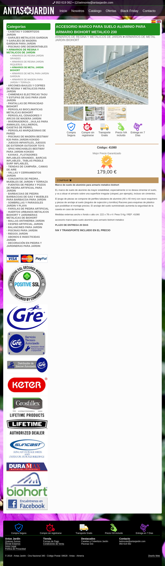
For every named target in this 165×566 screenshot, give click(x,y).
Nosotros (77, 11)
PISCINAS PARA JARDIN (22, 230)
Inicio (63, 11)
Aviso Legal (10, 546)
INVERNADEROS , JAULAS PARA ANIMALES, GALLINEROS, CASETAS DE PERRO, (27, 124)
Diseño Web (154, 556)
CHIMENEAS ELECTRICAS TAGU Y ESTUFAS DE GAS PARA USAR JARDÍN (26, 97)
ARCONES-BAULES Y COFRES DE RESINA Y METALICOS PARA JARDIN (25, 88)
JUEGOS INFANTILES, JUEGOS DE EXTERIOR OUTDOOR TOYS (26, 144)
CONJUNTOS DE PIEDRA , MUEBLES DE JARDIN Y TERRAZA (27, 180)
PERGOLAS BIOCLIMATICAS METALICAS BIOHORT (24, 111)
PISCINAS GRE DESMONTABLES (28, 46)
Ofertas (111, 11)
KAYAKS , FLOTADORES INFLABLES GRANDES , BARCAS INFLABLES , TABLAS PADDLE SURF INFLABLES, (26, 159)
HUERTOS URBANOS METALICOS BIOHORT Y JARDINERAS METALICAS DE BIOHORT (27, 214)
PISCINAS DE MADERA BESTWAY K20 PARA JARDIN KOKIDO (27, 138)
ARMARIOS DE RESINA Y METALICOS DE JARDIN (88, 36)
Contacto (149, 11)
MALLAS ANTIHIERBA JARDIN (26, 220)
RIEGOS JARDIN (18, 233)
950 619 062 (62, 2)
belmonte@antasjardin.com (93, 2)
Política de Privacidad (15, 549)
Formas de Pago (51, 541)
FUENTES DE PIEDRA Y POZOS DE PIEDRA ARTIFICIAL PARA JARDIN (26, 187)
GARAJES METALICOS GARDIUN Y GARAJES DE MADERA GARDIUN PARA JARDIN (27, 40)
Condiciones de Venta (53, 544)
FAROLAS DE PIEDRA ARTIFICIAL (28, 208)
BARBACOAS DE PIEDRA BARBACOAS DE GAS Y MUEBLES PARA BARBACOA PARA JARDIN (27, 196)
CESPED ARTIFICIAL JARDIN (25, 224)
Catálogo (95, 11)
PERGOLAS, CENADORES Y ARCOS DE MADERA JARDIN (24, 117)
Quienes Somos (12, 541)
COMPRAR (64, 180)
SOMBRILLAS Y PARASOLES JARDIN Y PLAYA (24, 204)
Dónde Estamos (12, 544)
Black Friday (129, 11)
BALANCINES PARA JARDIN (25, 227)
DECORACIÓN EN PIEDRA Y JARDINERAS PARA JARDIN (24, 244)
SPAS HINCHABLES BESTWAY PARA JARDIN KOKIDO (25, 150)
